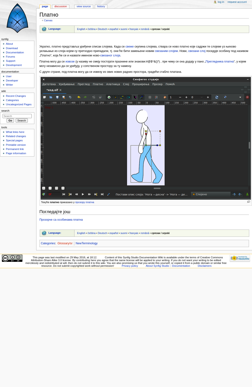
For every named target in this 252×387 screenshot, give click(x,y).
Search (5, 110)
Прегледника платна (220, 61)
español (113, 29)
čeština (92, 29)
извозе (70, 61)
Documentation (15, 52)
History (101, 6)
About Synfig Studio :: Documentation (168, 265)
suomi (124, 29)
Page (45, 6)
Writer (9, 84)
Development (13, 65)
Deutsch (102, 29)
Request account (237, 1)
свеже (129, 46)
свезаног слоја (110, 55)
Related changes (16, 136)
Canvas (48, 20)
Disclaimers (205, 265)
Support (10, 60)
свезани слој (197, 51)
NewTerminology (87, 243)
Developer (12, 80)
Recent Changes (16, 96)
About (9, 43)
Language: (54, 28)
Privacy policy (130, 265)
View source (84, 6)
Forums (10, 56)
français (133, 29)
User (8, 76)
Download (12, 48)
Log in (221, 1)
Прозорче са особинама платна (61, 219)
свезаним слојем (166, 51)
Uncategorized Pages (19, 104)
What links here (15, 132)
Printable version (16, 144)
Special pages (14, 140)
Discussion (60, 6)
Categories (48, 243)
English (81, 29)
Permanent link (15, 149)
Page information (16, 153)
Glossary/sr (64, 243)
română (145, 29)
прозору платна (84, 202)
